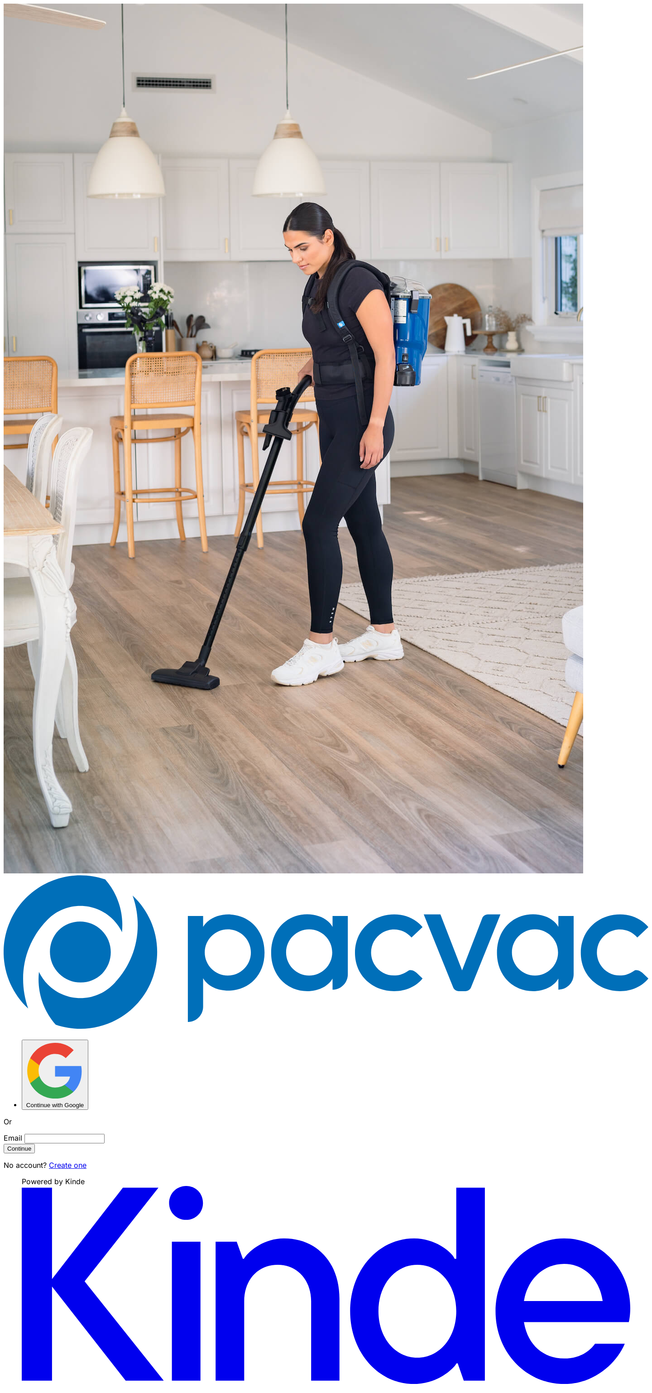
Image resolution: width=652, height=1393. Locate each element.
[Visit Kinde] (326, 1381)
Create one (67, 1165)
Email (13, 1137)
